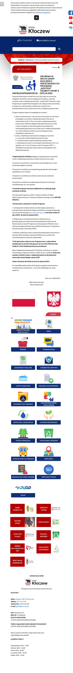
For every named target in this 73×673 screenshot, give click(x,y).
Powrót (53, 314)
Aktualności (30, 60)
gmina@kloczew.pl (22, 606)
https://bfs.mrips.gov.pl (36, 212)
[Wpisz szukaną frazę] (34, 49)
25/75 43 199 (21, 601)
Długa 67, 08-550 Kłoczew (25, 599)
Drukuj (55, 67)
